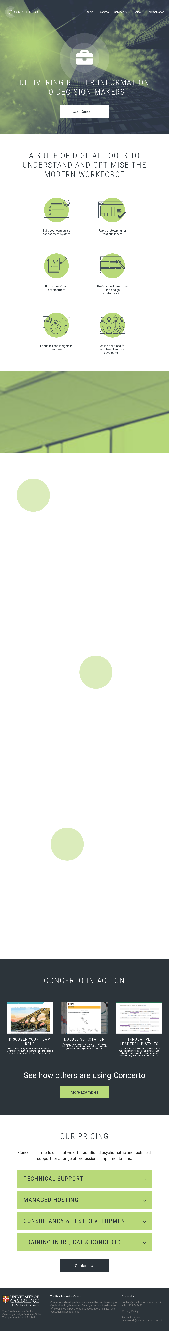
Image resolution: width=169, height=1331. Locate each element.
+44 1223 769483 (132, 1305)
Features (104, 12)
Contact (137, 12)
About (89, 12)
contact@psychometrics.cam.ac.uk (141, 1302)
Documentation (155, 12)
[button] (84, 1179)
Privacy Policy (130, 1311)
